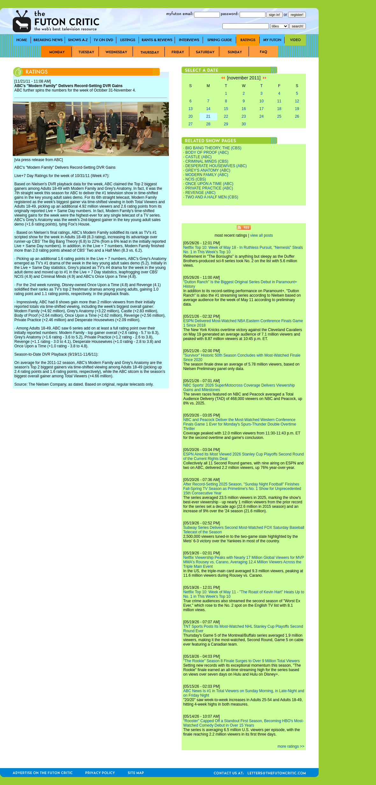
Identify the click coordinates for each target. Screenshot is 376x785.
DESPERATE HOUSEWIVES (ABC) (216, 166)
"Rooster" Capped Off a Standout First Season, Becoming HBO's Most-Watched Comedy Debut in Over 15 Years (243, 723)
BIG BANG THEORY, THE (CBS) (213, 148)
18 (279, 109)
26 (297, 116)
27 (190, 124)
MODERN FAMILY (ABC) (206, 175)
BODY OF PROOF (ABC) (207, 152)
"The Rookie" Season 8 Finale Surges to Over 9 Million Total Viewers (241, 661)
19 (297, 109)
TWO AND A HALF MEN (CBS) (211, 197)
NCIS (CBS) (195, 179)
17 (261, 109)
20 (190, 116)
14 (208, 109)
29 (226, 124)
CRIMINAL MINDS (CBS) (206, 161)
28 (208, 124)
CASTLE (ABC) (198, 157)
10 (261, 101)
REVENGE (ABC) (200, 192)
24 (261, 116)
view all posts (261, 235)
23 (244, 116)
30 (244, 124)
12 (297, 101)
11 (279, 101)
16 (244, 109)
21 (208, 116)
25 (279, 116)
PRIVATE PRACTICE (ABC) (209, 188)
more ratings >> (291, 746)
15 (226, 109)
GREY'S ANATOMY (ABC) (207, 170)
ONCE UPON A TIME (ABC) (209, 183)
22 (226, 116)
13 (190, 109)
